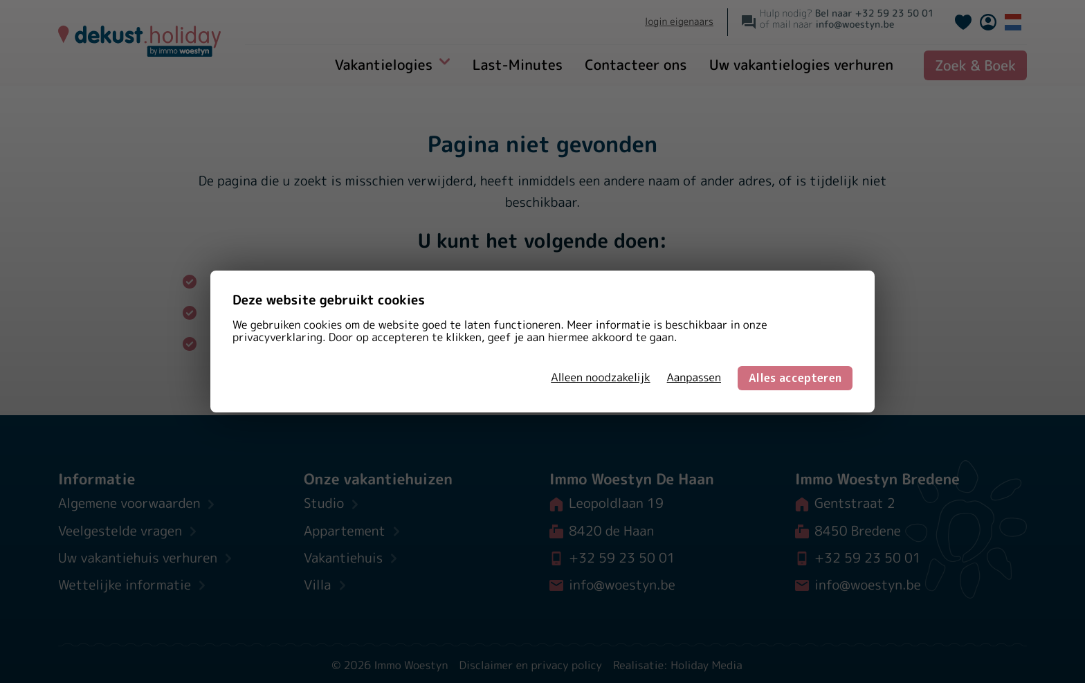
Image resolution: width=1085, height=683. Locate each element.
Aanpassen (694, 378)
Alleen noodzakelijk (600, 378)
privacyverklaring (277, 337)
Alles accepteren (795, 377)
